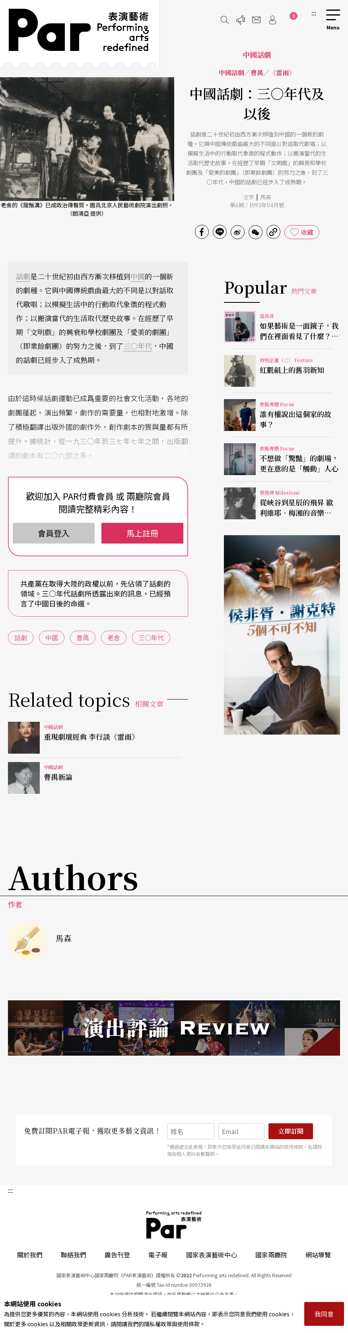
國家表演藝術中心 (211, 1254)
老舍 (113, 637)
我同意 (324, 1314)
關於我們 (30, 1254)
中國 (137, 276)
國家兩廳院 (271, 1254)
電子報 (157, 1254)
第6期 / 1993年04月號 (257, 205)
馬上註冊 (142, 533)
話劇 (23, 276)
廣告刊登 (117, 1254)
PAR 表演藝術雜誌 (174, 1225)
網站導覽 (318, 1254)
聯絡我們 (73, 1254)
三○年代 (137, 346)
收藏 (307, 232)
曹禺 (82, 637)
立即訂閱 (290, 1131)
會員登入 (54, 533)
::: (313, 13)
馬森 (265, 197)
